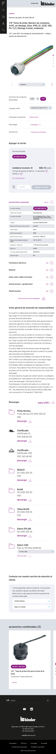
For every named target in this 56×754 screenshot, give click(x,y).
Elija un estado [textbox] (20, 607)
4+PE (43, 99)
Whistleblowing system (38, 747)
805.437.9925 (29, 729)
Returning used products (28, 750)
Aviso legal (34, 743)
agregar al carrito (41, 187)
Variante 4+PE (14, 108)
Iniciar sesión (13, 743)
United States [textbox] (19, 601)
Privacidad (44, 743)
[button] (3, 3)
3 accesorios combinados (38, 132)
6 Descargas (36, 125)
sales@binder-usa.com (28, 735)
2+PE (32, 99)
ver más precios (18, 178)
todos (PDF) (44, 403)
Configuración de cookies (19, 747)
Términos (24, 743)
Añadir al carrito (33, 117)
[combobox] (31, 601)
